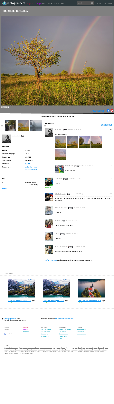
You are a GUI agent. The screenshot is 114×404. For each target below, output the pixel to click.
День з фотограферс (65, 329)
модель (27, 348)
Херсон (101, 351)
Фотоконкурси (45, 336)
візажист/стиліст (34, 348)
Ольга (57, 233)
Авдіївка (75, 348)
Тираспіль (86, 351)
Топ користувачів (46, 329)
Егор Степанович (61, 246)
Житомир (17, 349)
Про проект (62, 331)
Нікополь (33, 351)
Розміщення (80, 331)
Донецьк (11, 349)
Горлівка (105, 348)
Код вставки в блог (98, 110)
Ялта (31, 353)
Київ (63, 349)
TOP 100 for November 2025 (89, 301)
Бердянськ (89, 348)
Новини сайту (63, 336)
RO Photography (60, 194)
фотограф (22, 348)
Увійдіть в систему (51, 260)
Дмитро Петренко (61, 207)
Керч (60, 349)
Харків (97, 351)
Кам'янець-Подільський (44, 349)
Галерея (40, 3)
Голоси (4, 189)
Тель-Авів (73, 351)
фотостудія (64, 348)
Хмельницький (8, 353)
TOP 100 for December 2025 (19, 301)
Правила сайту (63, 334)
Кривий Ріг (80, 349)
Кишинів (67, 349)
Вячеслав (58, 178)
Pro (62, 3)
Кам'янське (55, 349)
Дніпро (6, 349)
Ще (56, 3)
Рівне (48, 351)
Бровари (94, 348)
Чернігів (21, 353)
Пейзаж (27, 164)
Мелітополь (14, 351)
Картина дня (44, 334)
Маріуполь (7, 351)
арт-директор (56, 348)
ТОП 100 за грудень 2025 (53, 301)
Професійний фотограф (11, 348)
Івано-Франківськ (32, 349)
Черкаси (15, 353)
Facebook (8, 334)
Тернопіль (80, 351)
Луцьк (101, 349)
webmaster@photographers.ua (64, 318)
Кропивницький (88, 349)
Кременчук (74, 349)
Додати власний (106, 124)
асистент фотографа (46, 348)
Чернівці (26, 353)
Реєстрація (108, 3)
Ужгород (92, 351)
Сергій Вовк (69, 165)
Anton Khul (16, 136)
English (6, 329)
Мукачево (21, 351)
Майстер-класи (81, 334)
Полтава (43, 351)
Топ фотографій (45, 331)
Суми (68, 351)
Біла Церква (81, 348)
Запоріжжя (23, 349)
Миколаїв (27, 351)
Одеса (38, 351)
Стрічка (30, 3)
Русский (6, 327)
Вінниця (100, 348)
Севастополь (54, 351)
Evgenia (57, 220)
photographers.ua (10, 319)
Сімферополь (62, 351)
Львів (104, 349)
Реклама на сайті (82, 329)
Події (60, 338)
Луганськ (96, 349)
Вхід (99, 3)
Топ (49, 3)
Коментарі (26, 331)
